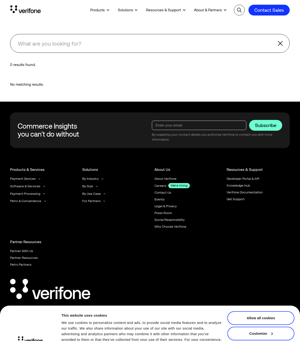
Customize (261, 301)
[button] (99, 10)
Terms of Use (107, 319)
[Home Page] (25, 10)
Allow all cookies (261, 286)
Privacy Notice (74, 319)
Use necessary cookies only (260, 317)
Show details (72, 332)
